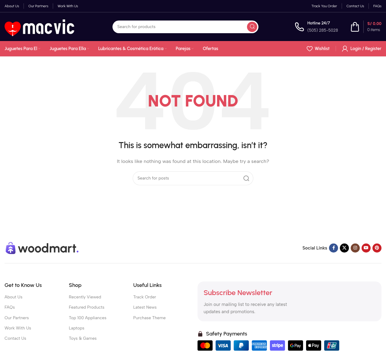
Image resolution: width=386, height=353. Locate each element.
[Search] (185, 27)
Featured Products (86, 307)
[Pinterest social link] (376, 248)
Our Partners (17, 317)
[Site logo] (40, 26)
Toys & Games (82, 338)
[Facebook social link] (333, 248)
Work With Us (18, 328)
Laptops (76, 328)
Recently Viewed (85, 297)
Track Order (144, 297)
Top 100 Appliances (87, 317)
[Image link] (42, 247)
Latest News (145, 307)
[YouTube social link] (366, 248)
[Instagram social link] (355, 248)
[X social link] (344, 248)
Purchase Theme (149, 317)
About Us (13, 297)
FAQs (10, 307)
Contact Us (15, 338)
